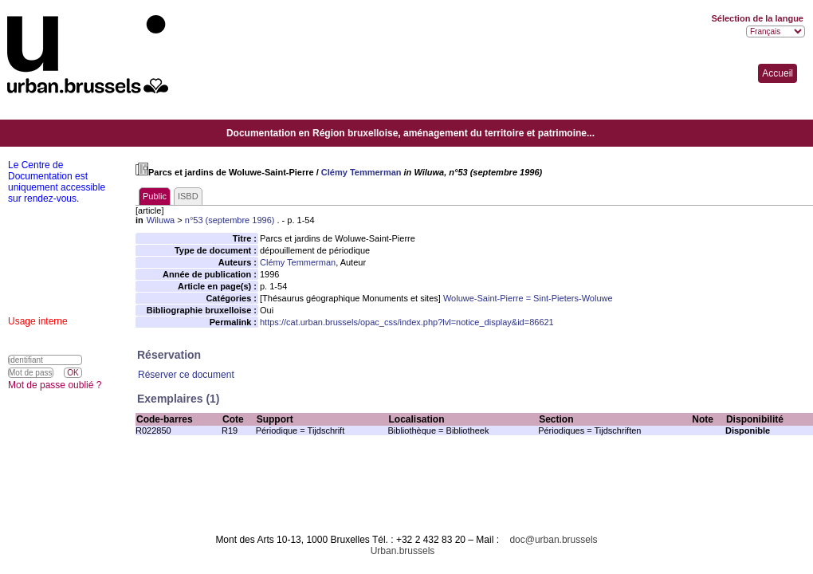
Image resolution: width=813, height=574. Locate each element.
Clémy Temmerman (361, 172)
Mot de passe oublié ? (54, 385)
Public (155, 196)
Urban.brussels (403, 550)
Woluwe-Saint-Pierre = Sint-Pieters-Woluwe (528, 298)
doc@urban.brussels (553, 539)
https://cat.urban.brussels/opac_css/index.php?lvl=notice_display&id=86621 (407, 322)
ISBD (188, 196)
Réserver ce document (186, 374)
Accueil (777, 73)
